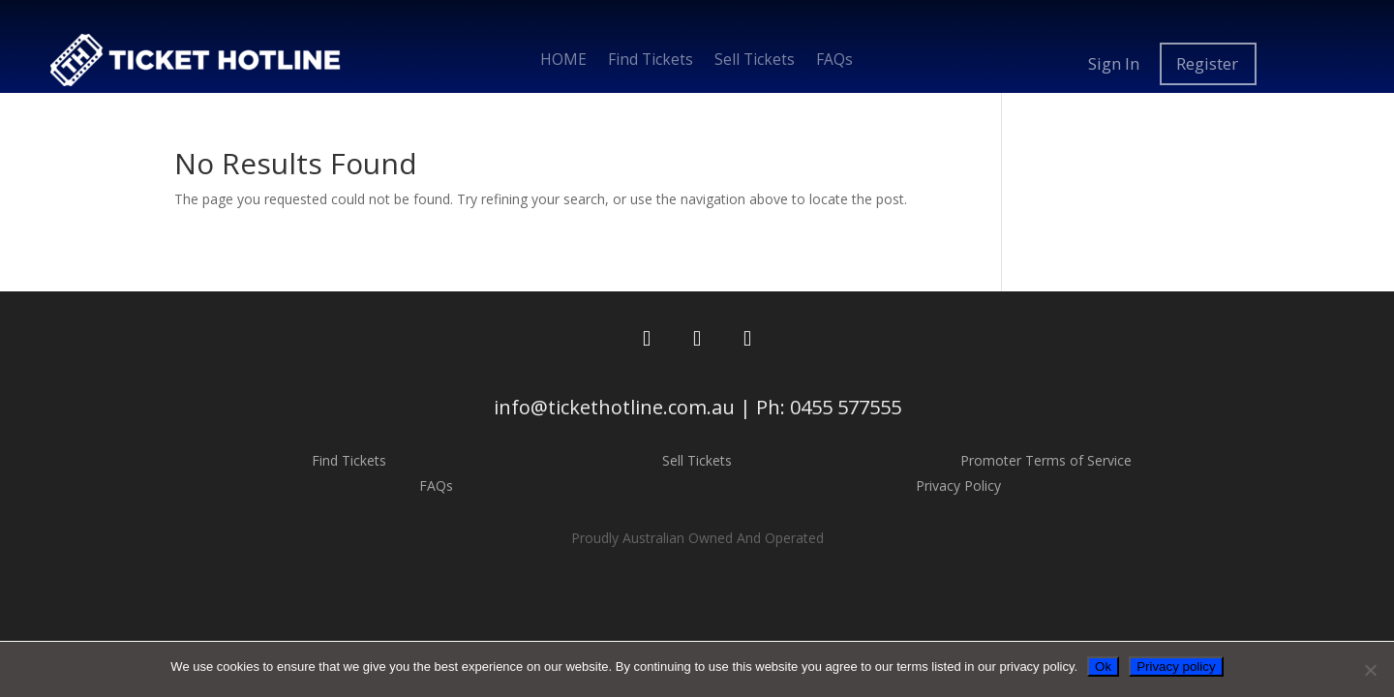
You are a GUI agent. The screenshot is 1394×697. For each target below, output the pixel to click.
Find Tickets (650, 61)
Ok (1103, 666)
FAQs (834, 61)
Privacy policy (1175, 666)
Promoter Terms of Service (1046, 460)
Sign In (1113, 63)
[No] (1369, 670)
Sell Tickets (754, 61)
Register (1207, 63)
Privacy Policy (958, 485)
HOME (563, 61)
